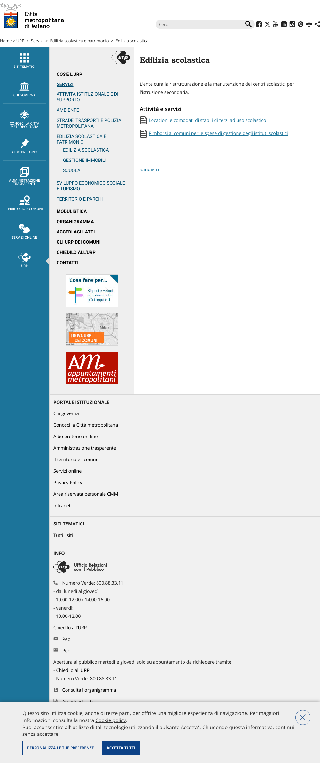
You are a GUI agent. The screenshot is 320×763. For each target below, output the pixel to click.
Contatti (67, 262)
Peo (66, 651)
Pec (66, 639)
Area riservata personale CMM (85, 494)
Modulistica (72, 211)
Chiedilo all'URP (76, 252)
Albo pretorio (24, 146)
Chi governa (66, 414)
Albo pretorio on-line (75, 437)
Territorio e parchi (80, 199)
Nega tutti (302, 717)
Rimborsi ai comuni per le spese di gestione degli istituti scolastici (218, 133)
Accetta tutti (120, 748)
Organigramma (75, 221)
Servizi (37, 40)
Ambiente (68, 110)
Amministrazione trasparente (24, 176)
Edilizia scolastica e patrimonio (79, 40)
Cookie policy (110, 720)
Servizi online (24, 232)
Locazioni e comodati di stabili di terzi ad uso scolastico (207, 120)
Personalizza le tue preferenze (60, 748)
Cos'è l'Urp (69, 74)
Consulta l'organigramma (89, 690)
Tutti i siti (63, 535)
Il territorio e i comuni (76, 460)
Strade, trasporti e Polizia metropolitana (89, 123)
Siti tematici (24, 61)
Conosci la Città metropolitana (24, 119)
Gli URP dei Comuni (79, 242)
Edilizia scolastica (131, 40)
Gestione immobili (84, 160)
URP (20, 40)
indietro (152, 170)
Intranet (62, 506)
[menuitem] (24, 61)
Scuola (71, 170)
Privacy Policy (67, 483)
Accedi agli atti (76, 232)
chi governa (24, 90)
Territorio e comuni (24, 203)
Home (6, 40)
